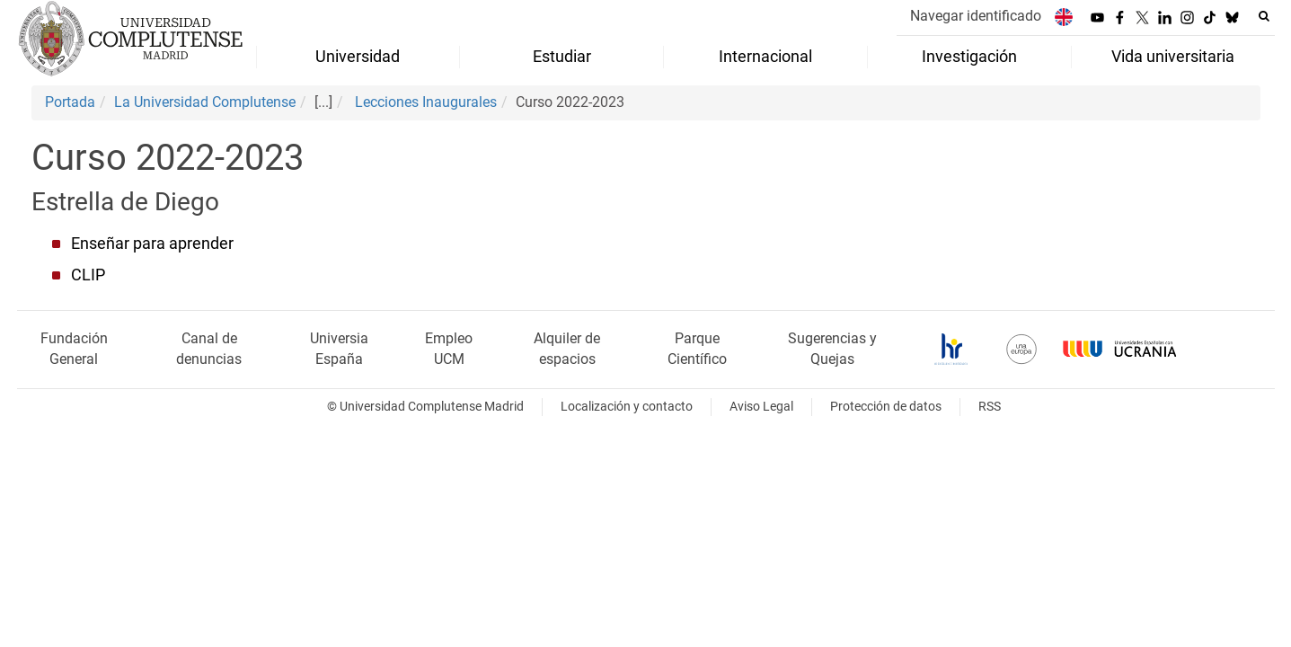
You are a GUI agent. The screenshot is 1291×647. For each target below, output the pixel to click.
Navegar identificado (975, 15)
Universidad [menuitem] (357, 57)
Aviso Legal (761, 406)
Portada (70, 102)
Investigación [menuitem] (969, 57)
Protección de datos (886, 406)
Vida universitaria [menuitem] (1172, 57)
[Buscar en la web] (1264, 16)
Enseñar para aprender (152, 244)
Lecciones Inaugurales (424, 102)
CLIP (88, 275)
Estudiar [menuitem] (562, 57)
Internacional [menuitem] (765, 57)
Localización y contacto (627, 406)
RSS (989, 406)
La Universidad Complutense (205, 102)
